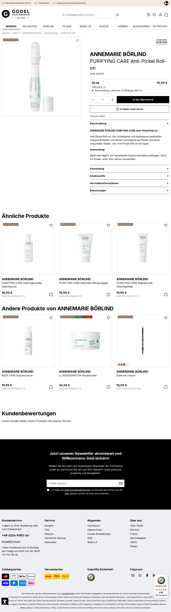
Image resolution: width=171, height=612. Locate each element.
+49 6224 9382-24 (15, 535)
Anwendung (97, 168)
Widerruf (92, 542)
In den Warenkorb (143, 99)
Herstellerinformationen (104, 183)
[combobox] (88, 15)
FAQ (47, 529)
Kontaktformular (11, 541)
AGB (67, 493)
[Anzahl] (103, 99)
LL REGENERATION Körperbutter (85, 373)
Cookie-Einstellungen (99, 533)
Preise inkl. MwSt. (97, 116)
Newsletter (51, 542)
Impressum (93, 525)
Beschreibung (98, 123)
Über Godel (136, 525)
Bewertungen (98, 190)
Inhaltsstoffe (97, 175)
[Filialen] (148, 15)
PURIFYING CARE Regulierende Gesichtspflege (142, 282)
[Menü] (166, 577)
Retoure (49, 533)
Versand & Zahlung (55, 538)
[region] (41, 78)
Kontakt (49, 525)
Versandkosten (68, 593)
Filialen (134, 546)
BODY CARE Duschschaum (28, 373)
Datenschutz (94, 529)
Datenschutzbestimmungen (77, 490)
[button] (4, 601)
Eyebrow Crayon (142, 373)
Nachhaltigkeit (138, 538)
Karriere (134, 529)
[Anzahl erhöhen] (112, 99)
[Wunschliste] (154, 15)
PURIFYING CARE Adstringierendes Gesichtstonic (28, 282)
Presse (134, 533)
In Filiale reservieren (129, 109)
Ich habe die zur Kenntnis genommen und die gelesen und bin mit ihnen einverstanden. (87, 492)
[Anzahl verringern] (93, 99)
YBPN (133, 542)
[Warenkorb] (166, 15)
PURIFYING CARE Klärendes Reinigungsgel (85, 280)
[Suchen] (116, 15)
